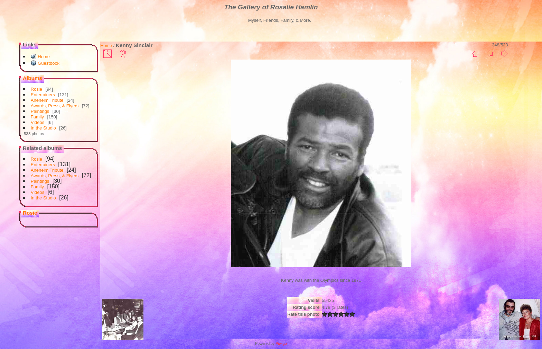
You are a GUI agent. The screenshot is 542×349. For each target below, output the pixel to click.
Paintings (40, 111)
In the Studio (43, 128)
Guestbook (48, 63)
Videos (38, 122)
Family (37, 116)
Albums (32, 78)
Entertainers (43, 94)
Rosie (36, 89)
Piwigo (281, 343)
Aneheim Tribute (47, 100)
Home (44, 56)
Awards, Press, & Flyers (54, 105)
